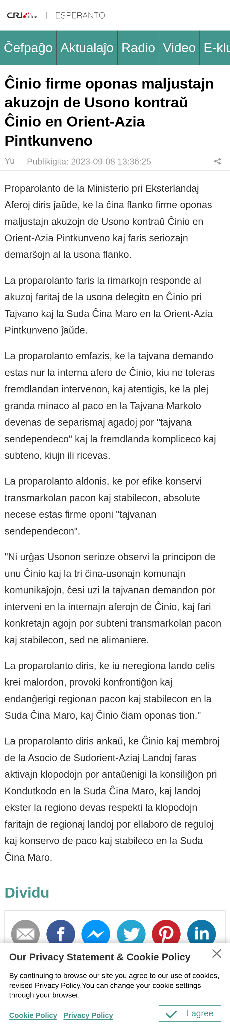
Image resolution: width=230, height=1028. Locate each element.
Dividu (217, 161)
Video (179, 47)
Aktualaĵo (87, 47)
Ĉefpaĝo (28, 47)
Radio (138, 47)
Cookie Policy (33, 1015)
